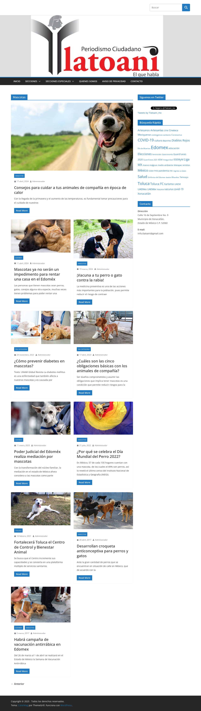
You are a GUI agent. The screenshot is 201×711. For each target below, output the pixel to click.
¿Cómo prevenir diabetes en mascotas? (39, 363)
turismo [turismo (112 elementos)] (169, 184)
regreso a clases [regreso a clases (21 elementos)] (179, 171)
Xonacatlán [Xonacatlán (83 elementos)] (144, 193)
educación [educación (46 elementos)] (174, 148)
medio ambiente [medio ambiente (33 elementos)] (165, 165)
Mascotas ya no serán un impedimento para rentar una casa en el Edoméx (37, 274)
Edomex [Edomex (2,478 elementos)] (159, 147)
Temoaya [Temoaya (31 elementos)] (184, 177)
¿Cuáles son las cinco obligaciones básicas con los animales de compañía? (102, 365)
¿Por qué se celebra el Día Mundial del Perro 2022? (100, 454)
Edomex (18, 258)
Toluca (18, 530)
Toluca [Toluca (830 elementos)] (144, 183)
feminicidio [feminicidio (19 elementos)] (156, 154)
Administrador (38, 181)
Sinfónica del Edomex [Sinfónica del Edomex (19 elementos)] (156, 177)
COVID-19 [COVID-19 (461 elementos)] (146, 140)
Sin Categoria (21, 349)
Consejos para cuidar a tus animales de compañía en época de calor (70, 190)
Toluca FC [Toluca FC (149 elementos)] (157, 184)
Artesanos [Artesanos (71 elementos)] (144, 130)
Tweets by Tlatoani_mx (149, 112)
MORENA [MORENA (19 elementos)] (186, 165)
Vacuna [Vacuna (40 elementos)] (160, 189)
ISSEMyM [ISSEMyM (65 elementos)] (178, 159)
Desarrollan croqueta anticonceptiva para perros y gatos (102, 550)
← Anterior (17, 684)
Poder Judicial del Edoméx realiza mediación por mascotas (37, 456)
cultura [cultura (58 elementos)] (158, 140)
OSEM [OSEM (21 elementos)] (151, 171)
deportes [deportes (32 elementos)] (167, 140)
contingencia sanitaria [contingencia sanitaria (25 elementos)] (161, 135)
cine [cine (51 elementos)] (166, 130)
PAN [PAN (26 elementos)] (156, 171)
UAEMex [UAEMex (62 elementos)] (142, 189)
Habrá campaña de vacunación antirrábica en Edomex (37, 644)
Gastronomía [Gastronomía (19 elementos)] (167, 154)
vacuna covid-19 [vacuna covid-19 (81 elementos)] (173, 189)
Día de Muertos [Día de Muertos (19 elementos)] (144, 148)
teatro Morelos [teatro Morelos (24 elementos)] (172, 177)
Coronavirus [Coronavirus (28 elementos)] (176, 135)
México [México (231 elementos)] (143, 170)
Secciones (31, 81)
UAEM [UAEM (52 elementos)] (177, 184)
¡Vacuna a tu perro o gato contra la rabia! (99, 277)
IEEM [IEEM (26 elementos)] (160, 159)
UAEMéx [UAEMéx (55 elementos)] (151, 189)
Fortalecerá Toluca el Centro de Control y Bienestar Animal (39, 546)
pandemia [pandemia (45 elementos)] (164, 170)
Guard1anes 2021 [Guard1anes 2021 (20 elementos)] (150, 160)
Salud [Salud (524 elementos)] (142, 176)
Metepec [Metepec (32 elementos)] (178, 165)
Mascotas (19, 176)
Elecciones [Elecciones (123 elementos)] (145, 154)
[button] (39, 81)
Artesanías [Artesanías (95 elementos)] (156, 130)
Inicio (17, 81)
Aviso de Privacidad (114, 81)
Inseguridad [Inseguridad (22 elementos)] (168, 160)
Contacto (137, 81)
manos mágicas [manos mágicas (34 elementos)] (150, 165)
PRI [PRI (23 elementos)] (171, 171)
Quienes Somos (88, 81)
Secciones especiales (58, 81)
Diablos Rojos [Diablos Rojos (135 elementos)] (181, 140)
